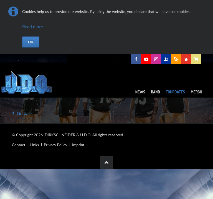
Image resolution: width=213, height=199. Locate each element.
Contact (19, 144)
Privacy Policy (55, 144)
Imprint (78, 144)
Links (34, 144)
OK (31, 42)
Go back (25, 113)
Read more (32, 26)
